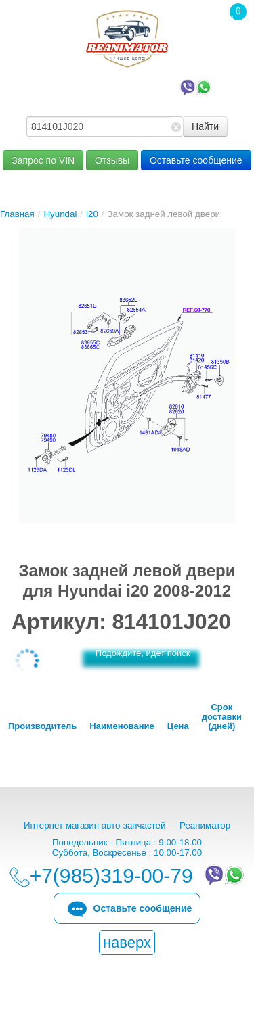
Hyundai (60, 214)
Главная (17, 214)
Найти (205, 126)
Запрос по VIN (43, 160)
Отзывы (112, 160)
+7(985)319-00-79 (130, 86)
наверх (127, 942)
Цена (178, 726)
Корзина (231, 39)
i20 (92, 214)
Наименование (121, 726)
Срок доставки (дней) (222, 717)
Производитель (42, 726)
